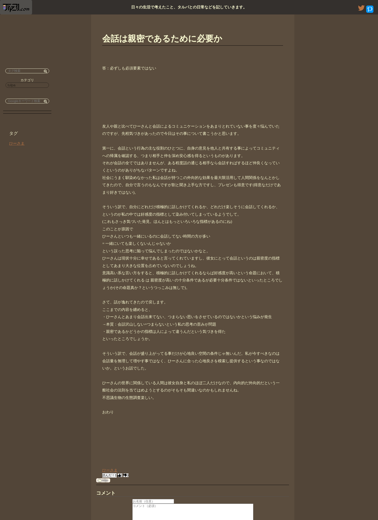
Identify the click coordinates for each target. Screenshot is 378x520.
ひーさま (17, 143)
